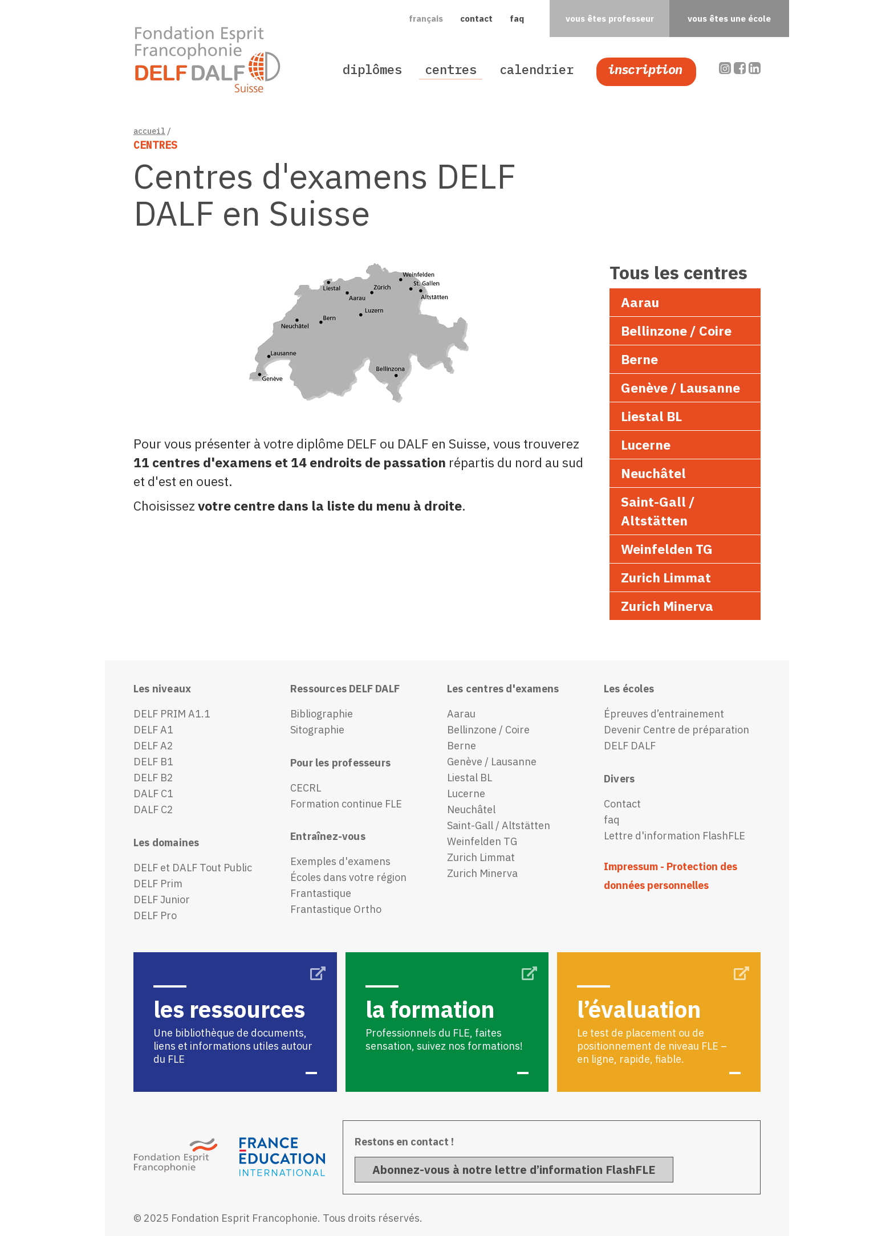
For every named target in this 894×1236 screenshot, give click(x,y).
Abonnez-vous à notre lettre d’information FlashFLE (514, 1169)
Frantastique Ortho (335, 909)
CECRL (305, 787)
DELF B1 (153, 761)
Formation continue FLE (346, 803)
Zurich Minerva (667, 605)
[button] (426, 19)
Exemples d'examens (340, 861)
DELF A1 (153, 729)
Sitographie (317, 729)
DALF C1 (153, 793)
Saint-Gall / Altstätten (658, 511)
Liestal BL (651, 416)
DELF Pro (155, 915)
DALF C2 (153, 809)
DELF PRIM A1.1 (171, 713)
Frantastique (320, 893)
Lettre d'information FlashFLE (674, 835)
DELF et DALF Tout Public (192, 867)
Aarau (640, 302)
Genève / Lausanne (680, 387)
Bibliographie (321, 713)
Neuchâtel (653, 473)
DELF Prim (157, 883)
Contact (622, 803)
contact (476, 18)
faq (517, 18)
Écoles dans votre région (348, 877)
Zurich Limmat (666, 577)
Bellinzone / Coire (676, 330)
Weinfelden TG (667, 548)
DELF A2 (153, 745)
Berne (639, 359)
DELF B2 (153, 777)
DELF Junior (161, 899)
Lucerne (645, 444)
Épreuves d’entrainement (664, 713)
